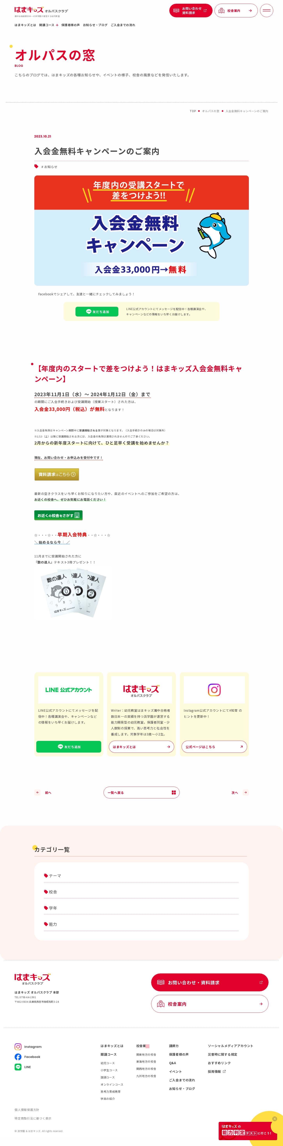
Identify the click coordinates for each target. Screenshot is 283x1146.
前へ (48, 792)
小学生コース (109, 1070)
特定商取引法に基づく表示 (33, 1118)
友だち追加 (97, 312)
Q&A (172, 1062)
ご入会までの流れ (123, 25)
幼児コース (108, 1063)
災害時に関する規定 (222, 1054)
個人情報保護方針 (27, 1110)
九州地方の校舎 (146, 1076)
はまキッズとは (25, 25)
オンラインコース (112, 1084)
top (193, 111)
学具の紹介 (108, 1099)
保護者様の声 (70, 25)
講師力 (174, 1045)
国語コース (108, 1077)
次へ (235, 792)
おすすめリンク (219, 1062)
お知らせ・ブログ (95, 25)
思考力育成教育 (111, 1091)
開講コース (48, 25)
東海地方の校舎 (146, 1061)
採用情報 (217, 1071)
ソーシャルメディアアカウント (231, 1045)
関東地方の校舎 (146, 1054)
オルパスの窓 (210, 111)
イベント (175, 1071)
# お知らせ (49, 166)
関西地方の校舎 (146, 1069)
